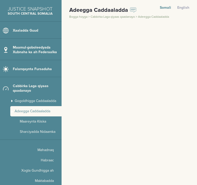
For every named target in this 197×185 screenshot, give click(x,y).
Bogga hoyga (78, 17)
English (183, 7)
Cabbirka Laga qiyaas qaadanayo (113, 17)
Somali (165, 7)
